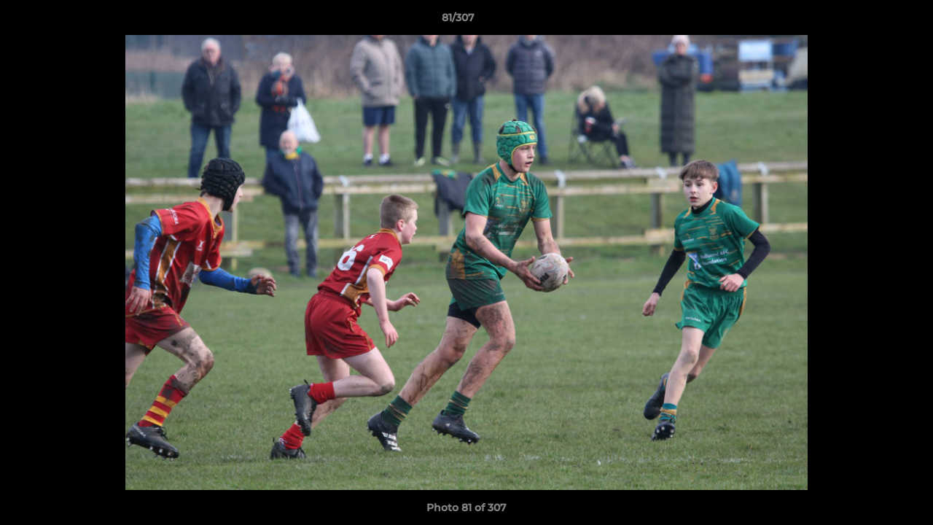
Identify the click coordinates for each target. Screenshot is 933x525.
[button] (872, 21)
